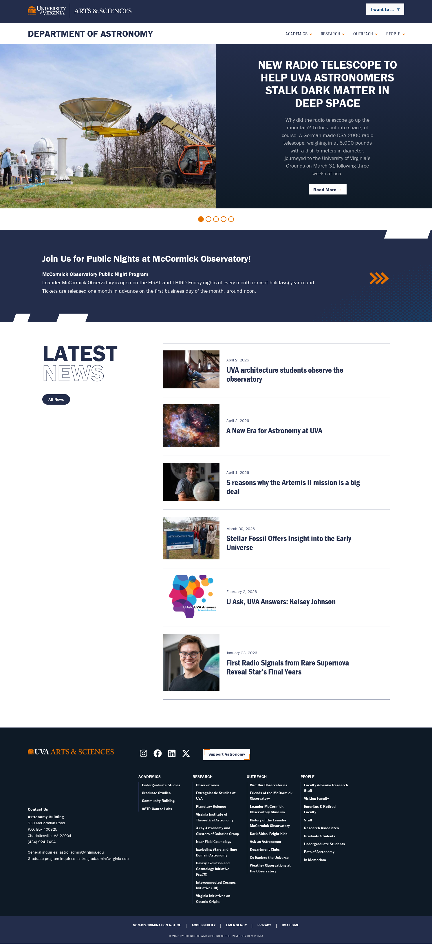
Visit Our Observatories (268, 785)
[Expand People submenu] (402, 33)
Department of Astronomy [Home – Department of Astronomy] (90, 33)
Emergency (236, 925)
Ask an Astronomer (265, 841)
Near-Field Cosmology (213, 841)
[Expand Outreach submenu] (375, 33)
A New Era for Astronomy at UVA (274, 430)
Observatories (207, 785)
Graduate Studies (156, 792)
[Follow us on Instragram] (144, 755)
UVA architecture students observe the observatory (284, 374)
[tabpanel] (216, 126)
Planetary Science (211, 806)
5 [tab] (231, 219)
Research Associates (321, 827)
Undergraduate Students (324, 843)
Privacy (264, 925)
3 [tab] (216, 219)
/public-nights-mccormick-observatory (379, 278)
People (393, 33)
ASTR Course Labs (157, 808)
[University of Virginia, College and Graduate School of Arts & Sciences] (79, 11)
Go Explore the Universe (269, 857)
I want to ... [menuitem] (383, 10)
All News (56, 399)
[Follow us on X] (187, 755)
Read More (324, 189)
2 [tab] (208, 219)
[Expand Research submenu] (342, 33)
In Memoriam (315, 859)
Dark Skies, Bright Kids (268, 833)
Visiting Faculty (316, 798)
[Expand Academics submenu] (309, 33)
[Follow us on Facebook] (158, 755)
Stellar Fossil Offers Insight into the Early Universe (288, 542)
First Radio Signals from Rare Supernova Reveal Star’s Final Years (287, 667)
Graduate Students (319, 836)
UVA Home (290, 925)
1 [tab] (201, 219)
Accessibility (203, 925)
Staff (308, 820)
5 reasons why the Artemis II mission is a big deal (293, 486)
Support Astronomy (226, 754)
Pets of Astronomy (319, 851)
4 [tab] (223, 219)
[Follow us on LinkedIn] (173, 755)
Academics (296, 33)
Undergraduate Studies (161, 785)
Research (330, 33)
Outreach (363, 33)
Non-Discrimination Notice (157, 925)
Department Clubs (265, 849)
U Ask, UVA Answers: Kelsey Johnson (281, 601)
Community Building (158, 800)
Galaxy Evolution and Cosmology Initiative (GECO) (213, 869)
